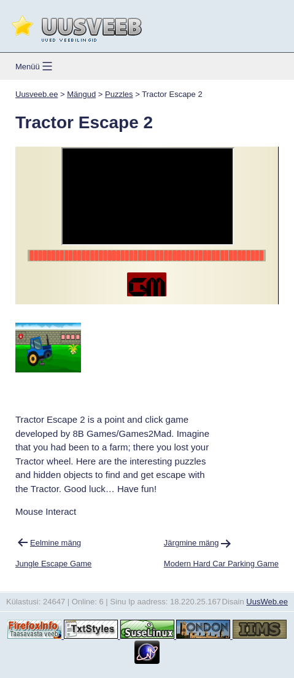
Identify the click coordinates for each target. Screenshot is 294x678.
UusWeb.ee (267, 601)
